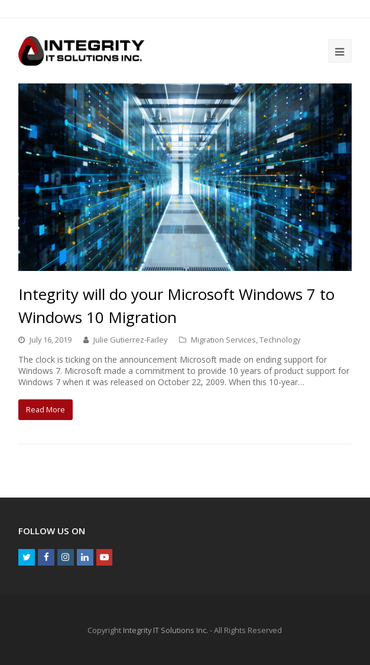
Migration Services (223, 339)
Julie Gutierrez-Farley (130, 339)
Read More (45, 409)
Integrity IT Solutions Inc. (165, 630)
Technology (279, 339)
